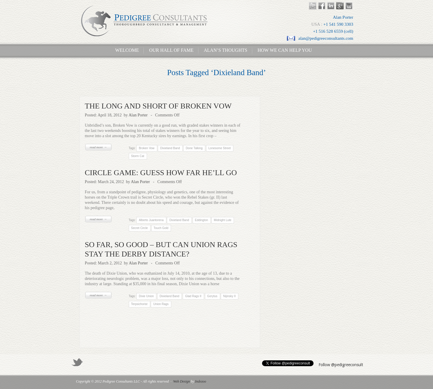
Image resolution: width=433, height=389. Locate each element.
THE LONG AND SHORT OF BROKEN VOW (158, 106)
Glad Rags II (193, 296)
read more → (98, 147)
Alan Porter (138, 115)
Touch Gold (160, 228)
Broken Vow (146, 148)
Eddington (201, 220)
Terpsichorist (139, 304)
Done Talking (194, 148)
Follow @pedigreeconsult (341, 364)
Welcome (125, 50)
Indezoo (200, 381)
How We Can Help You (283, 50)
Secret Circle (139, 228)
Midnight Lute (222, 220)
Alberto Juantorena (151, 220)
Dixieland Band (170, 148)
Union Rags (160, 304)
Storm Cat (137, 156)
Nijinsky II (229, 296)
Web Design (181, 381)
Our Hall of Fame (171, 50)
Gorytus (212, 296)
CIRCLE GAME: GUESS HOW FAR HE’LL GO (161, 172)
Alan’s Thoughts (225, 50)
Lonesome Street (219, 148)
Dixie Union (146, 296)
